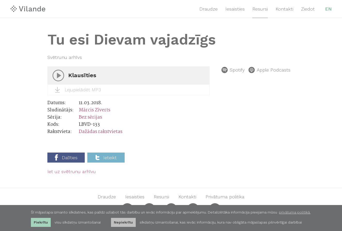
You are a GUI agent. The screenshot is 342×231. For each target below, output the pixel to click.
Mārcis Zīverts (94, 110)
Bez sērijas (90, 117)
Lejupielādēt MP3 (78, 90)
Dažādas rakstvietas (100, 132)
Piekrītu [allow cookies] (41, 222)
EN (328, 9)
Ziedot (308, 9)
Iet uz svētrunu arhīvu (71, 171)
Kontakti (284, 9)
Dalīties (66, 157)
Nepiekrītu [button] (123, 222)
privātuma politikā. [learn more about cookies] (295, 212)
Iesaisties (235, 9)
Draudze (208, 9)
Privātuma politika (225, 197)
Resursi (260, 9)
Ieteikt (106, 157)
